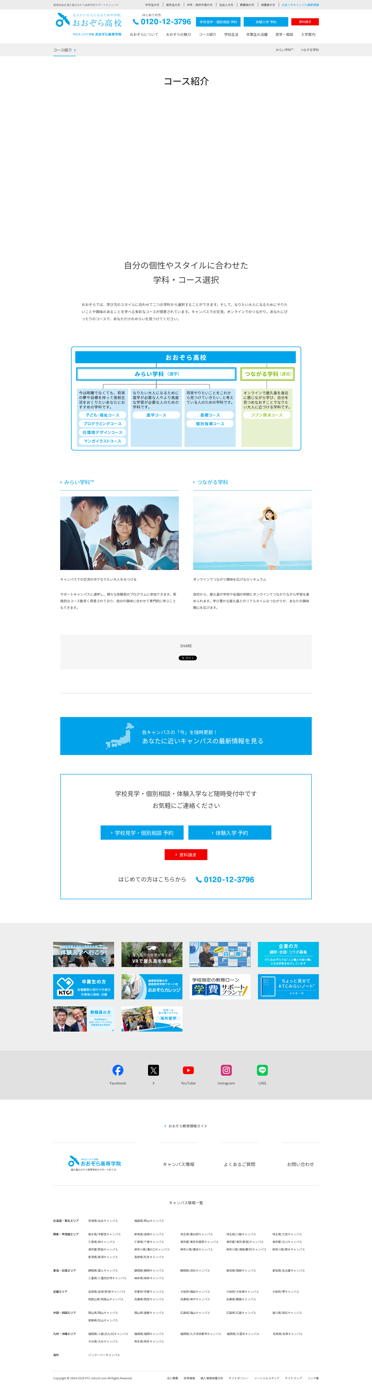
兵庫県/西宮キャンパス (149, 1299)
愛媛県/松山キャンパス (103, 1320)
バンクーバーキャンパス (104, 1355)
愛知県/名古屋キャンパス (288, 1270)
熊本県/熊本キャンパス (149, 1341)
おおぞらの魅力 (178, 34)
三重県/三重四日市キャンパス (107, 1278)
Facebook (118, 1082)
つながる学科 (309, 49)
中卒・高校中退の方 (200, 5)
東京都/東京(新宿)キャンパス (245, 1242)
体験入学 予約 (266, 21)
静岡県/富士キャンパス (103, 1270)
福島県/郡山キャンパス (149, 1220)
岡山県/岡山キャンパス (103, 1313)
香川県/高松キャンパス (287, 1313)
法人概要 (172, 1378)
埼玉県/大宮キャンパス (287, 1234)
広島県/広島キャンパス (241, 1313)
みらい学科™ (284, 49)
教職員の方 (247, 5)
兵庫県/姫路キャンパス (241, 1299)
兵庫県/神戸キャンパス (195, 1299)
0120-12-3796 (162, 23)
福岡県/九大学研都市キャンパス (200, 1334)
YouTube (188, 1082)
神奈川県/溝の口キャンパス (152, 1249)
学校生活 (231, 34)
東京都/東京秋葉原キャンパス (199, 1242)
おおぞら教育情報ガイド (188, 1125)
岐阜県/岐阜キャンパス (149, 1278)
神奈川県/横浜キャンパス (196, 1249)
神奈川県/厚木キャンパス (288, 1249)
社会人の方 (226, 5)
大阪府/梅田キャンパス (195, 1291)
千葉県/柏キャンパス (101, 1242)
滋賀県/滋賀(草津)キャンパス (107, 1291)
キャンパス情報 (178, 1164)
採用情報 (189, 1378)
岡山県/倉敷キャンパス (149, 1313)
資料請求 (305, 21)
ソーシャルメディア (266, 1378)
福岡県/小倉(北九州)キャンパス (108, 1334)
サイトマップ (293, 1378)
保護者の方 (268, 5)
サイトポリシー (239, 1378)
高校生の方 (173, 5)
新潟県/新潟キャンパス (103, 1257)
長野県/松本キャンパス (149, 1257)
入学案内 (308, 34)
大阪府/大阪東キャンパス (242, 1291)
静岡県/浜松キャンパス (195, 1270)
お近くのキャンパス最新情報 (300, 5)
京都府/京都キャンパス (149, 1291)
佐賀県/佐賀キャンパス (287, 1334)
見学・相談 (284, 34)
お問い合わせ (300, 1164)
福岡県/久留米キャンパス (243, 1334)
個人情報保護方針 (211, 1378)
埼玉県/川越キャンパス (241, 1234)
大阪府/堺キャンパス (285, 1291)
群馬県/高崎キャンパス (149, 1234)
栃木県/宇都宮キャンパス (104, 1234)
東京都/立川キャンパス (287, 1242)
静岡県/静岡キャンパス (149, 1270)
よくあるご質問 (239, 1164)
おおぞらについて (144, 34)
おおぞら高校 (88, 24)
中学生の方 (152, 5)
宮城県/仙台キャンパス (103, 1220)
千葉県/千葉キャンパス (149, 1242)
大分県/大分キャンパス (103, 1341)
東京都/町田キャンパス (103, 1249)
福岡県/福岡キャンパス (149, 1334)
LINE (262, 1082)
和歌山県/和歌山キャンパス (106, 1299)
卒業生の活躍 (257, 34)
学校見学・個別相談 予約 (218, 21)
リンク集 (313, 1378)
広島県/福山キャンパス (195, 1313)
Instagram (226, 1082)
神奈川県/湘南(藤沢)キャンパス (246, 1249)
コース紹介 (207, 34)
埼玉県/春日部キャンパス (196, 1234)
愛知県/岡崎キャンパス (241, 1270)
